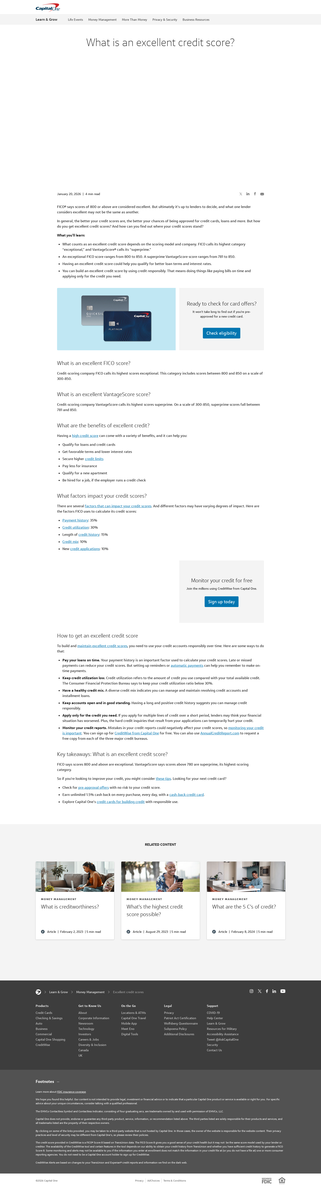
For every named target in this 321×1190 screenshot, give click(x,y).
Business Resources (196, 20)
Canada (83, 1050)
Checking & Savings (49, 1018)
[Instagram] (251, 991)
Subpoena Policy (175, 1029)
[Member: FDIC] (267, 1181)
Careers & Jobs (88, 1039)
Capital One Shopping (50, 1039)
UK (80, 1055)
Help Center (215, 1018)
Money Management (102, 20)
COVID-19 (213, 1013)
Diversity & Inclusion (92, 1045)
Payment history (75, 520)
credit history (88, 534)
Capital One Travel (133, 1018)
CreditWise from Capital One (137, 733)
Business (41, 1029)
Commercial (44, 1034)
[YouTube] (282, 991)
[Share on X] (241, 194)
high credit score (85, 435)
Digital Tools (129, 1034)
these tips (163, 778)
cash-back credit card (186, 794)
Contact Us (214, 1050)
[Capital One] (38, 992)
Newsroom (85, 1023)
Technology (86, 1029)
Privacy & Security (164, 20)
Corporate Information (93, 1018)
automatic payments (187, 665)
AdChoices (153, 1180)
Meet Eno (127, 1029)
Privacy (169, 1013)
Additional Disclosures (179, 1034)
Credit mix (70, 541)
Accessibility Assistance (223, 1034)
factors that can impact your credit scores (118, 506)
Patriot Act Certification (180, 1018)
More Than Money (134, 20)
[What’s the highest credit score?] (160, 911)
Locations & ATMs (133, 1013)
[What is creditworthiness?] (75, 907)
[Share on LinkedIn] (248, 194)
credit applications (85, 548)
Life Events (75, 20)
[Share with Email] (262, 194)
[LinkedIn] (274, 991)
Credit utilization (75, 527)
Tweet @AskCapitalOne (223, 1039)
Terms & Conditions (174, 1180)
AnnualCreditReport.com (219, 733)
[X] (259, 991)
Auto (39, 1023)
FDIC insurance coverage (71, 1091)
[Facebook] (267, 991)
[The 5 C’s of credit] (246, 907)
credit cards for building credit (121, 801)
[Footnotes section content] (160, 1081)
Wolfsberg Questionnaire (181, 1023)
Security (212, 1045)
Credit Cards (44, 1013)
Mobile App (129, 1023)
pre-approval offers (93, 787)
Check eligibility (221, 333)
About (82, 1013)
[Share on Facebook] (255, 194)
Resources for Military (222, 1029)
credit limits (94, 458)
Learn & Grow (46, 19)
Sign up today (221, 602)
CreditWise (43, 1045)
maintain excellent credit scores (102, 646)
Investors (84, 1034)
